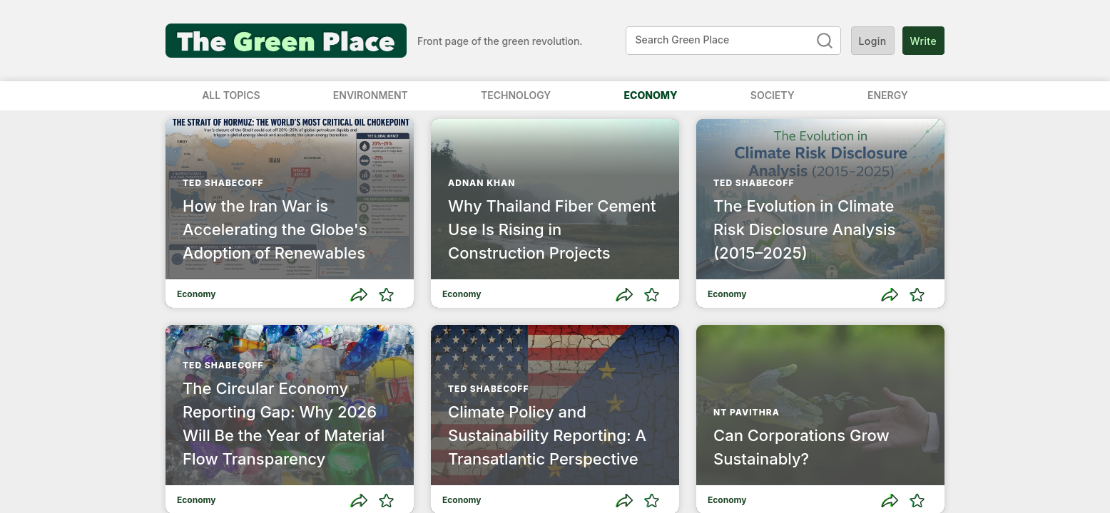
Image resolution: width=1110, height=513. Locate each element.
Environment (370, 95)
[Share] (359, 295)
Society (772, 95)
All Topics (231, 95)
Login (873, 40)
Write (923, 40)
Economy (651, 95)
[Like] (386, 295)
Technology (516, 95)
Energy (887, 95)
